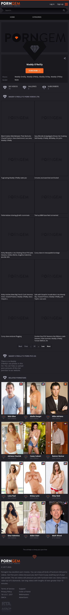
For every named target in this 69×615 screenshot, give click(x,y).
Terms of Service (7, 589)
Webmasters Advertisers (24, 595)
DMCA (3, 597)
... (38, 346)
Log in (52, 4)
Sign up (60, 4)
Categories (36, 17)
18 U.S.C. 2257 (6, 594)
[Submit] (65, 10)
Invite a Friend (24, 591)
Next (48, 346)
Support (22, 589)
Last (43, 346)
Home (12, 17)
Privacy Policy (6, 591)
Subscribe (34, 70)
